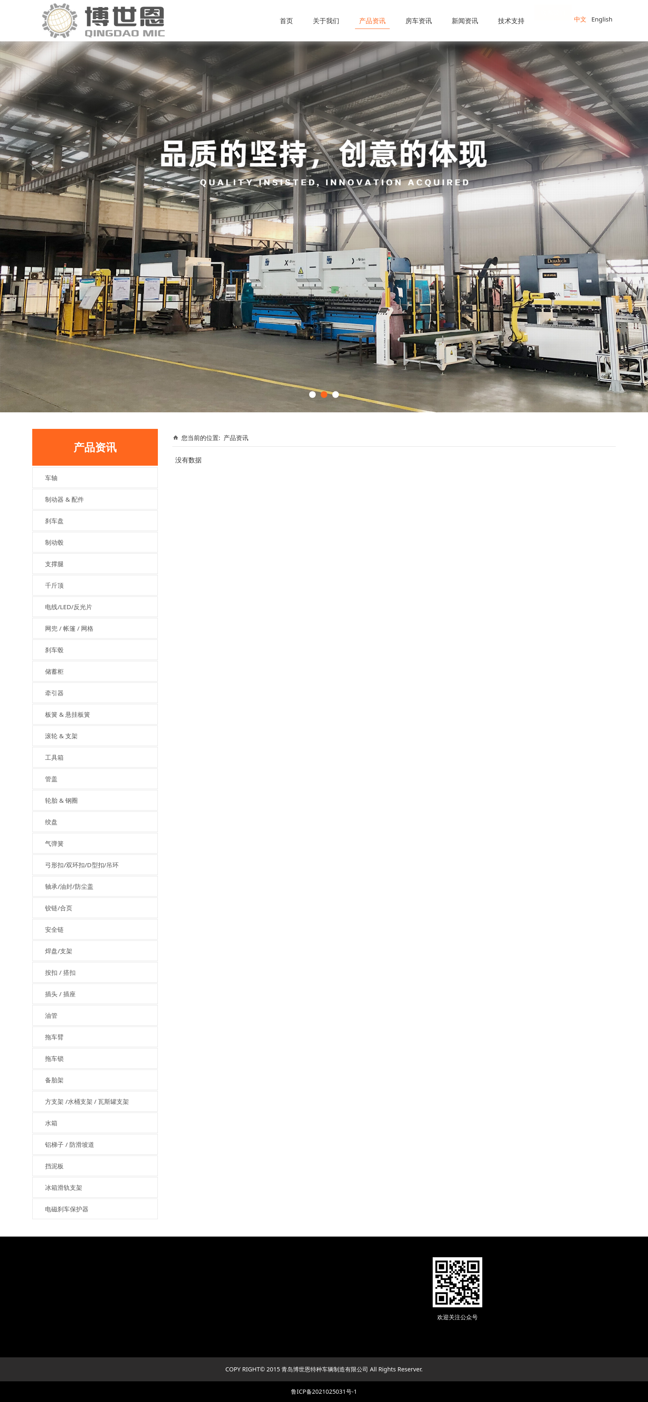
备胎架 (54, 1080)
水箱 (51, 1123)
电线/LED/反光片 (68, 607)
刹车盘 (54, 521)
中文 (580, 19)
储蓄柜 (54, 671)
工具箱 (54, 757)
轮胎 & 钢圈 (61, 800)
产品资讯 (372, 20)
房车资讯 (418, 20)
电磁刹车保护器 (66, 1209)
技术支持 (511, 20)
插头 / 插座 (60, 994)
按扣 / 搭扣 (60, 972)
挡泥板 (54, 1166)
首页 (286, 20)
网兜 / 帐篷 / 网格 (69, 628)
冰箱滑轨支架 (63, 1187)
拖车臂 (54, 1037)
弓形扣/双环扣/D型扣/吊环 (82, 865)
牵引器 (54, 693)
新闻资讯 (465, 20)
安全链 (54, 929)
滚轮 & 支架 (61, 736)
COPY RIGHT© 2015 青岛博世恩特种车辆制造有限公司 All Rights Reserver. (323, 1369)
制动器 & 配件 (64, 499)
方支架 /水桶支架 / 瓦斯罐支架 (87, 1101)
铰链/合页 (58, 908)
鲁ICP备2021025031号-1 (324, 1391)
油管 (51, 1015)
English (601, 19)
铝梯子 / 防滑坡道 (69, 1144)
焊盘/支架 (58, 951)
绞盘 (51, 822)
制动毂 (54, 542)
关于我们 (326, 20)
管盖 (51, 779)
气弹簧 (54, 843)
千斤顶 (54, 585)
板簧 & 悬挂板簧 (67, 714)
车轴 (51, 478)
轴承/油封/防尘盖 (69, 886)
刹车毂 (54, 650)
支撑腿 (54, 564)
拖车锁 (54, 1058)
